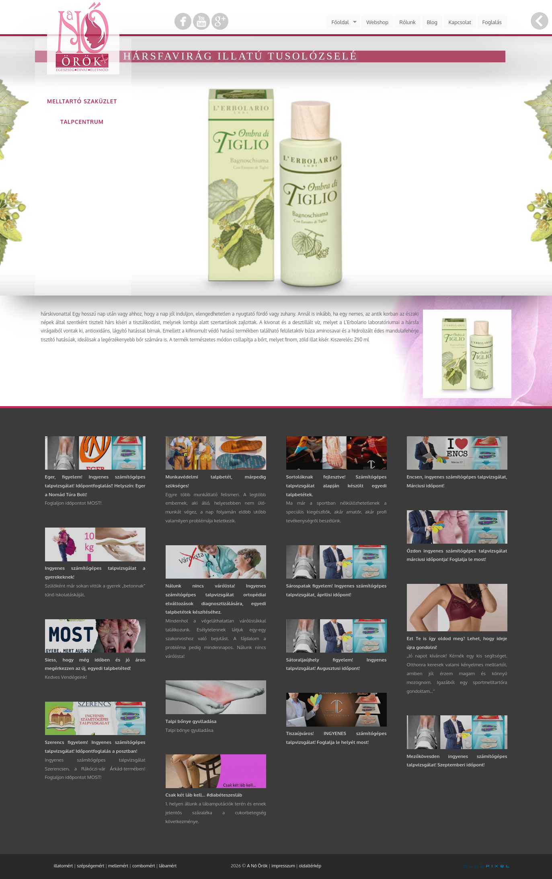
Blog (432, 22)
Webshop (377, 22)
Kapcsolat (460, 22)
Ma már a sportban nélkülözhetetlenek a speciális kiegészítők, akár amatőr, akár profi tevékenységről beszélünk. (336, 512)
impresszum (283, 866)
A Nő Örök (257, 866)
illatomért (63, 866)
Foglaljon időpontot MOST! (73, 503)
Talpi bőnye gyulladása (191, 721)
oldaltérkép (310, 866)
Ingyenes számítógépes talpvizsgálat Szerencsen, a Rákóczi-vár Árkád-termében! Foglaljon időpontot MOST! (95, 768)
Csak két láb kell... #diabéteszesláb (204, 795)
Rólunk (408, 22)
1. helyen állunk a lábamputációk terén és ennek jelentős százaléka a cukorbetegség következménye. (216, 812)
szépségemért (90, 866)
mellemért (118, 866)
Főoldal (341, 22)
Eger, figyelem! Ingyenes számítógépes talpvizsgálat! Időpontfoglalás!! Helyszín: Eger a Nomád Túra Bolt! (95, 485)
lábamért (167, 866)
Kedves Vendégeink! (66, 677)
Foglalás (492, 22)
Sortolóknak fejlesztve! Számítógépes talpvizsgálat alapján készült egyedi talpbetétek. (336, 485)
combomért (143, 866)
